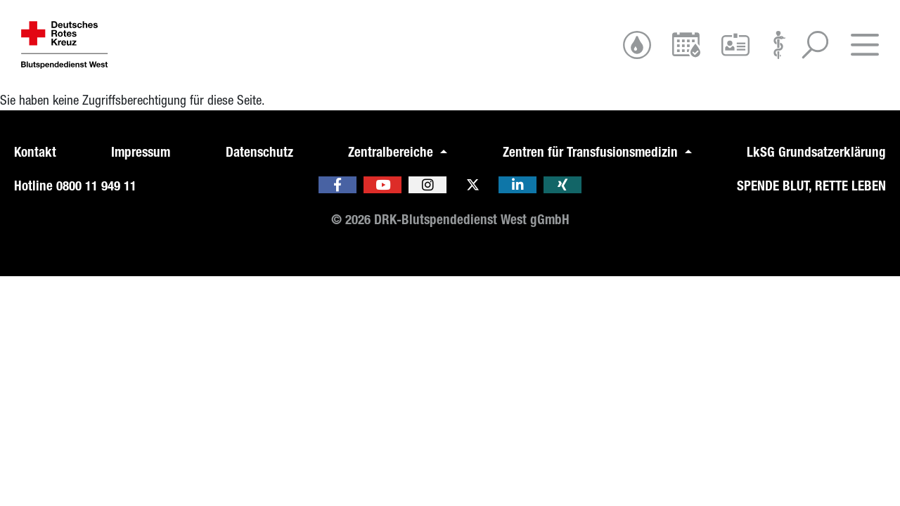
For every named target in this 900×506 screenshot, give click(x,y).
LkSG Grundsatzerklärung (816, 152)
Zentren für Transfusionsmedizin (592, 152)
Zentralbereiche (392, 152)
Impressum (140, 152)
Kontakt (35, 152)
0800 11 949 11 (96, 186)
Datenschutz (259, 152)
